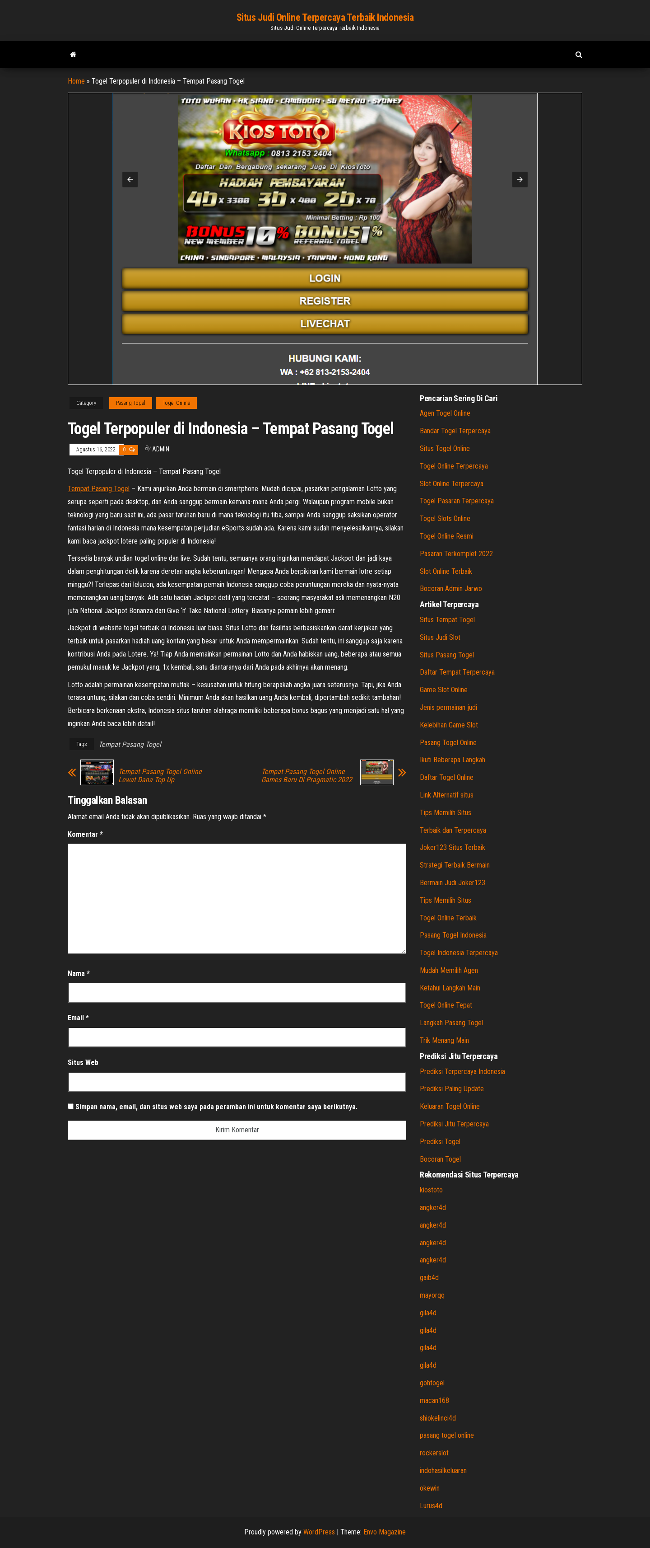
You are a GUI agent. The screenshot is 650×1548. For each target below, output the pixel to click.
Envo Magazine (384, 1532)
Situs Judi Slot (440, 637)
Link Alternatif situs (447, 795)
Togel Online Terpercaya (454, 466)
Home (76, 81)
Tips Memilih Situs (445, 812)
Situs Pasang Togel (447, 655)
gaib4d (429, 1277)
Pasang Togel (130, 403)
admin (160, 449)
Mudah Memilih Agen (449, 970)
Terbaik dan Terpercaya (453, 830)
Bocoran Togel (440, 1159)
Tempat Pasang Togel (99, 488)
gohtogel (432, 1383)
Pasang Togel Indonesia (453, 935)
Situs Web (83, 1062)
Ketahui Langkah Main (450, 988)
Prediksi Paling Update (452, 1088)
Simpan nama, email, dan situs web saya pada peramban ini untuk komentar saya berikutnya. (216, 1106)
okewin (430, 1488)
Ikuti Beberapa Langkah (452, 759)
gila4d (428, 1313)
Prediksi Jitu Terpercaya (454, 1124)
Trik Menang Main (444, 1040)
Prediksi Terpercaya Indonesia (462, 1071)
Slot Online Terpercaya (451, 483)
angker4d (433, 1207)
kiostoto (431, 1190)
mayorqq (432, 1295)
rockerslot (434, 1453)
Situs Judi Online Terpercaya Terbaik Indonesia (325, 17)
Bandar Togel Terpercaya (455, 431)
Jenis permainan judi (448, 707)
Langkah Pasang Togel (451, 1022)
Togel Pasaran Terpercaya (457, 501)
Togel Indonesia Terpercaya (459, 952)
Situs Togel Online (445, 448)
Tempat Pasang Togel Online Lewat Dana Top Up (160, 776)
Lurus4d (431, 1505)
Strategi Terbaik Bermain (455, 865)
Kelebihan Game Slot (449, 725)
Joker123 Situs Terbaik (452, 847)
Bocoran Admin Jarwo (451, 588)
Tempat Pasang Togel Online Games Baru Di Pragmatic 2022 (306, 776)
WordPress (319, 1532)
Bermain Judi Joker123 (452, 882)
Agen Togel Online (445, 413)
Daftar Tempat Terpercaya (457, 672)
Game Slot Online (444, 689)
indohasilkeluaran (443, 1470)
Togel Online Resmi (447, 536)
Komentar (85, 834)
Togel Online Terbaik (448, 918)
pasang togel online (447, 1435)
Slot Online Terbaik (446, 571)
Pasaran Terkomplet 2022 (456, 553)
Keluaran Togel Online (450, 1106)
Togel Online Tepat (446, 1005)
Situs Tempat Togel (447, 619)
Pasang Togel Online (448, 742)
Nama (79, 973)
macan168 (434, 1400)
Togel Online (176, 403)
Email (78, 1017)
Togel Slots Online (445, 518)
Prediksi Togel (440, 1141)
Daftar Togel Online (447, 777)
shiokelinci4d (438, 1418)
